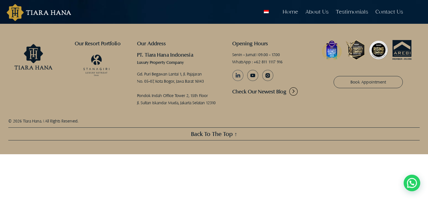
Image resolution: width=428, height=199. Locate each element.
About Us (317, 12)
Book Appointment (368, 82)
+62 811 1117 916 (268, 61)
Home (290, 12)
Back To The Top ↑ (214, 134)
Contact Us (389, 12)
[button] (412, 183)
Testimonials (352, 12)
